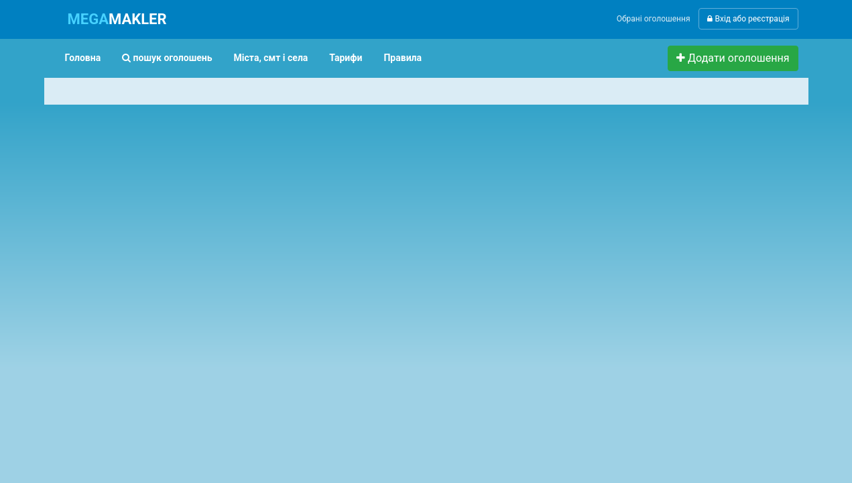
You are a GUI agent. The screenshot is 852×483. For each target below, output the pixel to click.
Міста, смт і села (271, 57)
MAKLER (117, 19)
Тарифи (345, 57)
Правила (402, 57)
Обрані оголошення (653, 18)
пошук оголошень (167, 57)
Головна (83, 57)
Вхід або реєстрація (748, 18)
